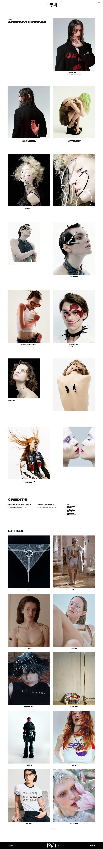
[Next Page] (53, 829)
